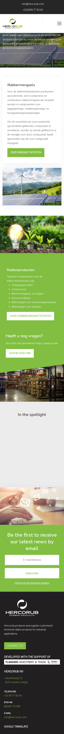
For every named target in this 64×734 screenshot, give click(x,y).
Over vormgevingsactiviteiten (30, 316)
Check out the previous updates (32, 582)
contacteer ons (20, 353)
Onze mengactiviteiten (26, 152)
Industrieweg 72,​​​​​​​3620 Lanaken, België (16, 679)
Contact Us (15, 646)
